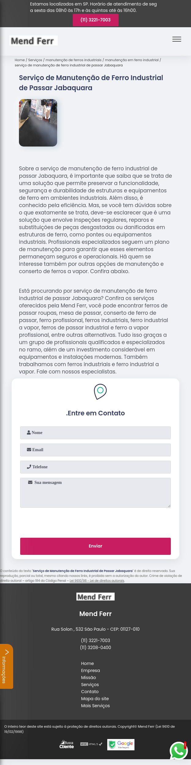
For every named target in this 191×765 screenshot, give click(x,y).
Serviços (90, 684)
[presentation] (95, 521)
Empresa (90, 670)
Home (87, 663)
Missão (88, 677)
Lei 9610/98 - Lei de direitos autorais (97, 580)
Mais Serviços (95, 706)
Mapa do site (95, 699)
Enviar (95, 546)
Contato (89, 692)
